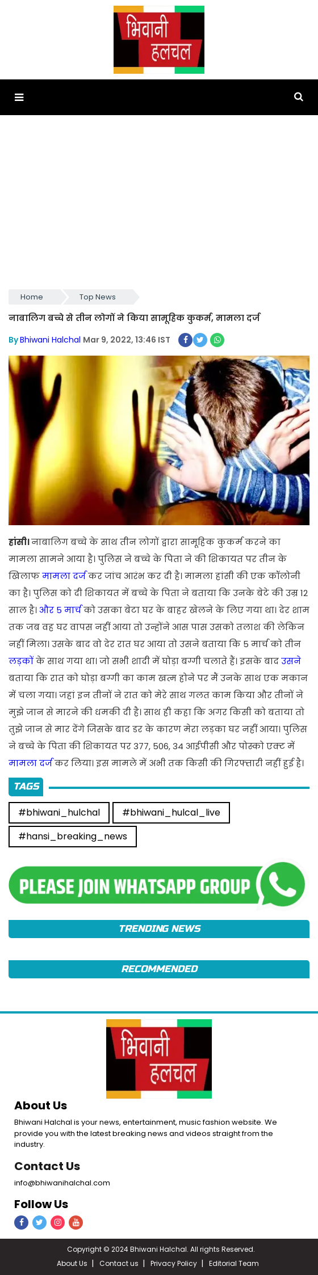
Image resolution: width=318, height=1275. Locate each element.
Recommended (158, 969)
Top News (98, 297)
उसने (291, 661)
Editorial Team (234, 1263)
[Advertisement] (159, 207)
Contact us (119, 1263)
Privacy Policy (173, 1263)
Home (31, 297)
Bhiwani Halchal (50, 339)
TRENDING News (159, 929)
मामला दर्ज (64, 576)
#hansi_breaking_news (72, 836)
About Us (72, 1263)
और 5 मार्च (60, 610)
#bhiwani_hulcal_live (171, 812)
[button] (19, 97)
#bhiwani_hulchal (59, 812)
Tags (26, 786)
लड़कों (21, 661)
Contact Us (47, 1166)
